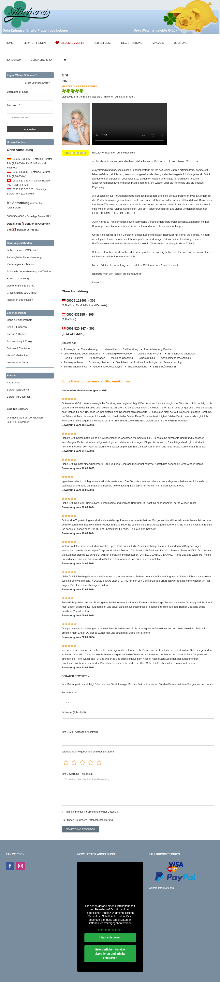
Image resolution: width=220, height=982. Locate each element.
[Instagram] (20, 866)
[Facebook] (10, 866)
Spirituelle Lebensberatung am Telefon (29, 271)
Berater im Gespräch (19, 396)
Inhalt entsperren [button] (110, 937)
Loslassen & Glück (17, 362)
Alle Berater (13, 382)
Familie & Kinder (16, 334)
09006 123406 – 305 (80, 300)
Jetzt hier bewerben (18, 421)
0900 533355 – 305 (80, 314)
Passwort (12, 105)
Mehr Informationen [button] (110, 929)
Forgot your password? (37, 82)
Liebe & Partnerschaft (19, 319)
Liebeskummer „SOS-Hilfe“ (22, 250)
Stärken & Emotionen (19, 348)
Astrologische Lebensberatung (24, 257)
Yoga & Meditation (17, 355)
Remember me (17, 117)
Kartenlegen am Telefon (20, 264)
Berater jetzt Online (18, 389)
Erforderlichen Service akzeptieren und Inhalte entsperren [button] (110, 953)
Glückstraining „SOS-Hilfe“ (22, 292)
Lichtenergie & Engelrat (20, 285)
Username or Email (17, 92)
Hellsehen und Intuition (20, 299)
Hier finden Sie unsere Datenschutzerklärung (87, 819)
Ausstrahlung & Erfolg (19, 341)
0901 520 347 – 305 (80, 328)
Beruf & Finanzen (17, 326)
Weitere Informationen (161, 887)
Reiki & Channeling (18, 278)
